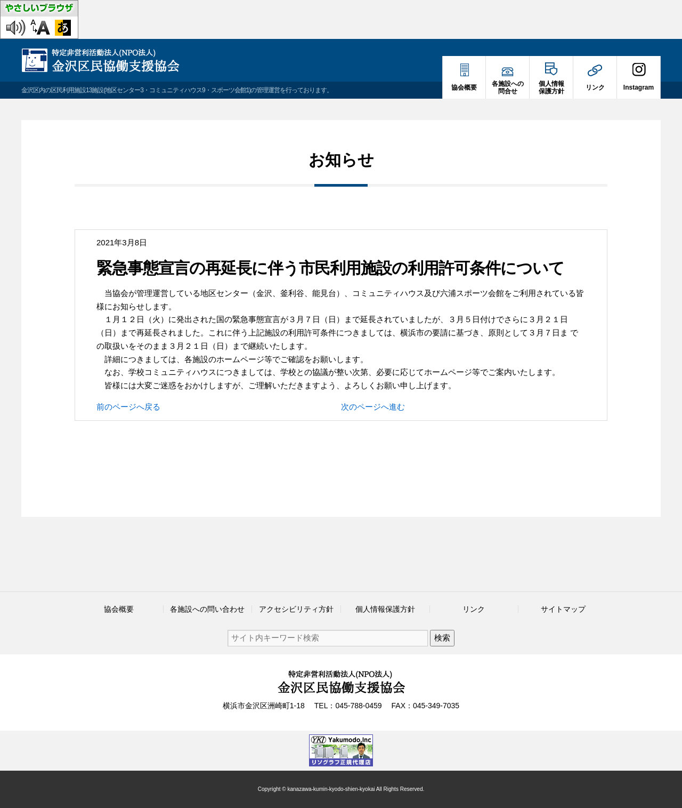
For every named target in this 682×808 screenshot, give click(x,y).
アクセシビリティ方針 (296, 609)
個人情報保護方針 (385, 609)
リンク (473, 609)
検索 (442, 637)
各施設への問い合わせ (207, 609)
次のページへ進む (373, 406)
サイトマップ (563, 609)
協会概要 (119, 609)
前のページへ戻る (128, 406)
